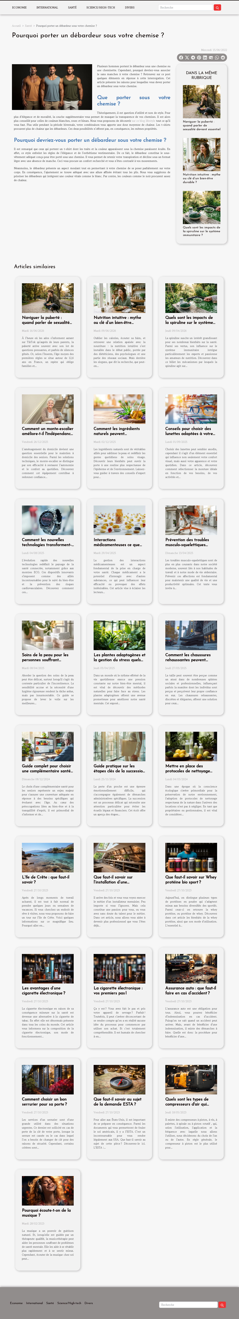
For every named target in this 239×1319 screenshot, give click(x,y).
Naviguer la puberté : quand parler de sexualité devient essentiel (201, 125)
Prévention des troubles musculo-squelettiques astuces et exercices (187, 545)
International (47, 7)
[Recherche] (185, 7)
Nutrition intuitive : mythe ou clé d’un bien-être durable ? (201, 178)
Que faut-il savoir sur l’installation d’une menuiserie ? (113, 882)
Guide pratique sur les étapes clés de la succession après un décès (119, 771)
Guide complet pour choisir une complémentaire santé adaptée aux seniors (46, 771)
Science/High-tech (100, 7)
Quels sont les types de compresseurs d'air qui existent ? (186, 1104)
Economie (19, 7)
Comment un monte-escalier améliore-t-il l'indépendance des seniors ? (47, 434)
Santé (72, 7)
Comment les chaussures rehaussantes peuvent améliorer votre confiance (188, 660)
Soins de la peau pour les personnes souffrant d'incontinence (45, 660)
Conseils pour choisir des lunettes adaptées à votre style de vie (189, 434)
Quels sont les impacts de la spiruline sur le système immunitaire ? (201, 231)
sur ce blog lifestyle (143, 121)
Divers (129, 7)
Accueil (16, 26)
